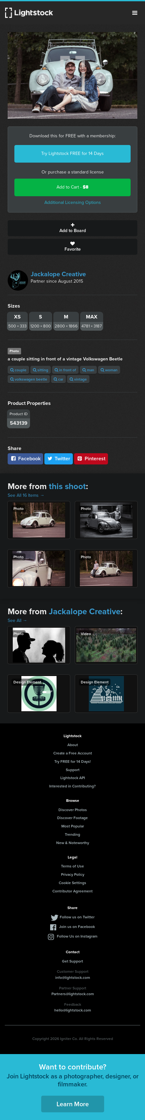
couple (18, 370)
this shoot (67, 486)
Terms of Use (72, 866)
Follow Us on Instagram (77, 936)
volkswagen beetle (28, 379)
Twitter (59, 458)
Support (73, 769)
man (88, 370)
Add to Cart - (72, 187)
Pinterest (91, 458)
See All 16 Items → (26, 495)
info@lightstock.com (72, 977)
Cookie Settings (72, 882)
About (72, 744)
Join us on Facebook (77, 926)
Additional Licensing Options (72, 202)
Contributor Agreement (72, 891)
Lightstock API (72, 777)
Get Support (72, 961)
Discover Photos (72, 809)
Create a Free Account (72, 753)
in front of (65, 370)
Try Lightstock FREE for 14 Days (72, 153)
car (58, 379)
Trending (72, 834)
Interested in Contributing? (72, 786)
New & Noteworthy (72, 842)
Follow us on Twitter (77, 917)
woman (109, 370)
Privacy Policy (72, 874)
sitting (40, 370)
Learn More (73, 1103)
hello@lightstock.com (72, 1010)
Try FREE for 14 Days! (72, 761)
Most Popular (72, 826)
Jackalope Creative (58, 274)
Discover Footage (72, 817)
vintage (78, 379)
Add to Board (72, 228)
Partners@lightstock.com (72, 993)
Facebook (25, 458)
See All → (17, 620)
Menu (135, 13)
